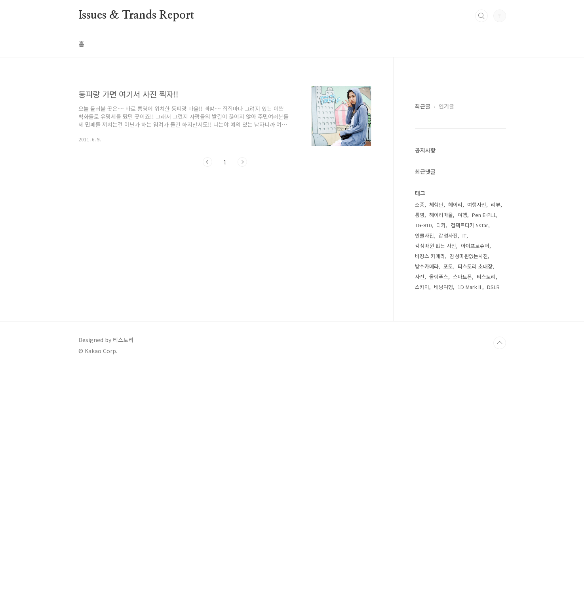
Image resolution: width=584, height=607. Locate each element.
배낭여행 (443, 524)
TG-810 (423, 462)
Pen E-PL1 (484, 452)
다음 (242, 162)
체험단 (436, 442)
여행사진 (476, 442)
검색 (481, 16)
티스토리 (486, 514)
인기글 (446, 344)
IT (464, 473)
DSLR (493, 524)
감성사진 (448, 473)
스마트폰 (462, 514)
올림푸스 (438, 514)
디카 (441, 462)
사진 (419, 514)
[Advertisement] (224, 245)
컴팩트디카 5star (469, 462)
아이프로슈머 (475, 483)
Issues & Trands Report (136, 15)
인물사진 (424, 473)
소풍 (419, 442)
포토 (448, 504)
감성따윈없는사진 (469, 493)
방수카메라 (427, 504)
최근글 (422, 344)
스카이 (422, 524)
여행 (462, 452)
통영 (419, 452)
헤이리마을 (441, 452)
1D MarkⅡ (470, 524)
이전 (207, 162)
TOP (499, 580)
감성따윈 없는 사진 (435, 483)
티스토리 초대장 (475, 504)
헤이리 (455, 442)
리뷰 (495, 442)
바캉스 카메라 (430, 493)
